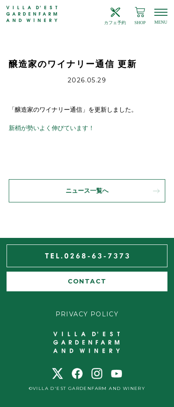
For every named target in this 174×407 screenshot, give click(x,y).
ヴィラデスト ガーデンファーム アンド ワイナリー (32, 14)
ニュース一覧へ (87, 191)
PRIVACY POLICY (87, 314)
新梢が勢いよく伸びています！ (51, 128)
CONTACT (87, 281)
